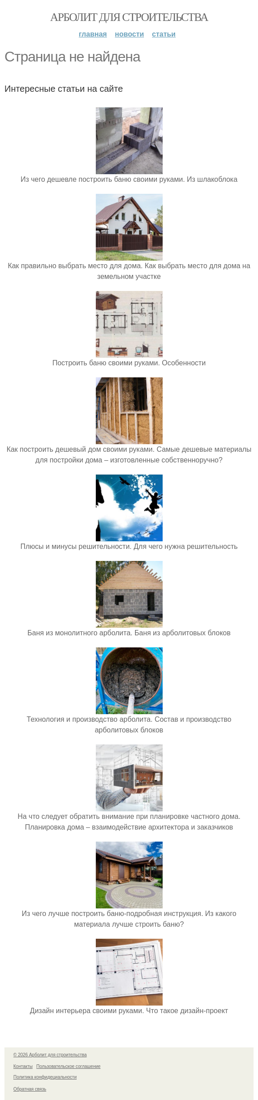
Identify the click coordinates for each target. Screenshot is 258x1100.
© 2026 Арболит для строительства (50, 1054)
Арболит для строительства (129, 17)
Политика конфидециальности (45, 1077)
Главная (93, 34)
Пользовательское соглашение (69, 1066)
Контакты (23, 1066)
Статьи (164, 34)
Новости (129, 34)
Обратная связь (29, 1089)
